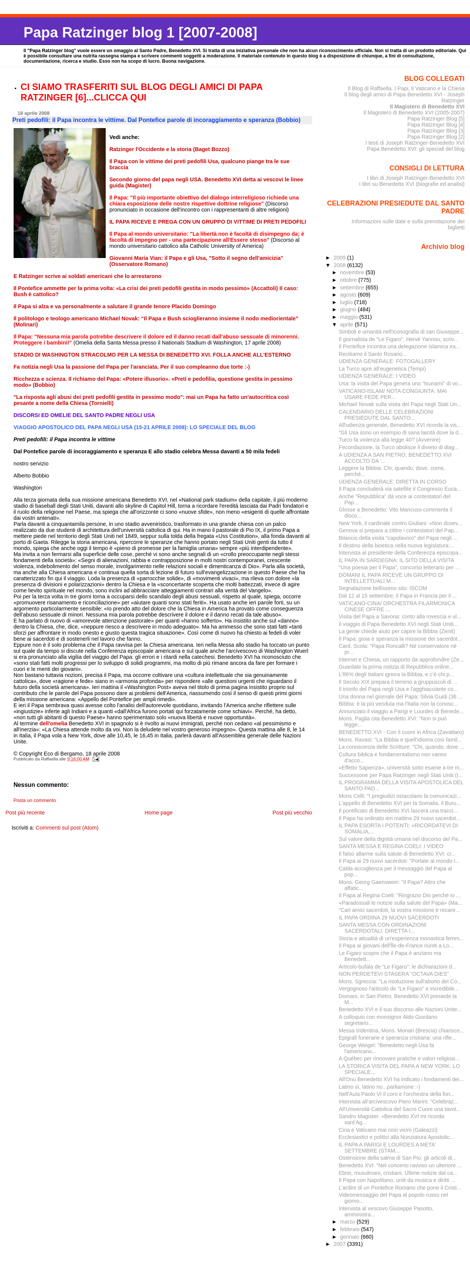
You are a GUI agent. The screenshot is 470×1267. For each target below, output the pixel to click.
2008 (340, 265)
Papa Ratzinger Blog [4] (436, 125)
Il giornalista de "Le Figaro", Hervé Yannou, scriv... (398, 339)
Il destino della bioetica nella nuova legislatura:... (396, 545)
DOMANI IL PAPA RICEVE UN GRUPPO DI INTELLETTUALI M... (391, 578)
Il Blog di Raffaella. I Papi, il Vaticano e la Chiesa (406, 88)
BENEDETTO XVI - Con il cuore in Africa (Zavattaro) (401, 732)
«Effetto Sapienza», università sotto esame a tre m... (401, 768)
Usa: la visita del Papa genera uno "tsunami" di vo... (400, 383)
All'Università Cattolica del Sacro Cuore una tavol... (400, 1109)
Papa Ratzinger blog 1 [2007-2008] (140, 32)
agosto (349, 295)
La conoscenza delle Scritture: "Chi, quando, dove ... (401, 747)
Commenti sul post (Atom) (67, 828)
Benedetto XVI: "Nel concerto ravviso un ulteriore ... (400, 1165)
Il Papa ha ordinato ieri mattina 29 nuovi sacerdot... (399, 818)
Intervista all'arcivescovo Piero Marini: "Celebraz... (398, 1102)
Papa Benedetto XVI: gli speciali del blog (416, 149)
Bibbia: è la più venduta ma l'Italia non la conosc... (398, 704)
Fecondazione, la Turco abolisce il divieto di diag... (399, 447)
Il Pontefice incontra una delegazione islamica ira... (399, 346)
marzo (348, 1222)
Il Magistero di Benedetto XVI (427, 107)
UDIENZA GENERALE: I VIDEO (377, 376)
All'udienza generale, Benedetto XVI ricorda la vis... (400, 425)
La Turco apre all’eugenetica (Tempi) (382, 369)
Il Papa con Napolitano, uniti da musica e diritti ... (397, 1180)
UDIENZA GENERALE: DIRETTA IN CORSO (392, 482)
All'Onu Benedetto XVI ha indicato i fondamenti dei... (401, 1079)
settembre (353, 287)
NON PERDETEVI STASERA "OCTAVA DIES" (394, 974)
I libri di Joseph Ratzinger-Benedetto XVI (416, 178)
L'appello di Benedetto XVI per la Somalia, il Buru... (400, 803)
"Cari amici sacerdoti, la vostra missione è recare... (399, 910)
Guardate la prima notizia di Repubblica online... (396, 667)
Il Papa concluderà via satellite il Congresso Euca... (400, 489)
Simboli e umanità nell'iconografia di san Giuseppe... (401, 332)
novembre (353, 272)
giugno (349, 309)
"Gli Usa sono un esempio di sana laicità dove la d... (401, 433)
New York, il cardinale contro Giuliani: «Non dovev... (400, 523)
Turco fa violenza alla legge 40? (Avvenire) (390, 440)
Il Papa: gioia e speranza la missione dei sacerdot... (400, 639)
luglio (347, 302)
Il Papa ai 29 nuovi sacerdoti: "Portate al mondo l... (399, 861)
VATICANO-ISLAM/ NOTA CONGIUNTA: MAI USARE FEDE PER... (393, 394)
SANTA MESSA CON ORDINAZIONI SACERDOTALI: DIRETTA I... (382, 928)
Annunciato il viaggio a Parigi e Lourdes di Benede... (401, 711)
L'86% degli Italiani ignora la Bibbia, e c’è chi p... (396, 674)
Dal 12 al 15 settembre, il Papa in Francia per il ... (398, 596)
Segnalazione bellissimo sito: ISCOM (383, 588)
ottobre (349, 280)
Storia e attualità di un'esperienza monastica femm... (401, 938)
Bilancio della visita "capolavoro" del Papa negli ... (398, 538)
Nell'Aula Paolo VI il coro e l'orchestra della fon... (397, 1094)
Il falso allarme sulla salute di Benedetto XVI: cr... (397, 854)
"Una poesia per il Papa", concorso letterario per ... (399, 567)
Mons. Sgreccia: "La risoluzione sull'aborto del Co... (400, 981)
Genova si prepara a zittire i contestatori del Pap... (398, 530)
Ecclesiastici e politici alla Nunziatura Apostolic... (396, 1137)
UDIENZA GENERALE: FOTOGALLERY (387, 361)
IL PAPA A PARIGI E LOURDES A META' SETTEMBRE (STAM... (387, 1148)
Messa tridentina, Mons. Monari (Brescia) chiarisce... (401, 1031)
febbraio (350, 1229)
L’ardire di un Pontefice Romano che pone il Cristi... (400, 1188)
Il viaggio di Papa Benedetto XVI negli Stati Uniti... (398, 624)
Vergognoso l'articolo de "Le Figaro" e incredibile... (399, 989)
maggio (349, 317)
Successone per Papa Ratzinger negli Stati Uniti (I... (401, 775)
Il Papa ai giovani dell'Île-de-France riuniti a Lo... (396, 946)
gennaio (350, 1237)
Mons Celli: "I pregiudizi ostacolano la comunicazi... (400, 796)
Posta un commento (35, 800)
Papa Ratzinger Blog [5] (436, 119)
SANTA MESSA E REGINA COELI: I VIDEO (391, 846)
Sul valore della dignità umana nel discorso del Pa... (400, 839)
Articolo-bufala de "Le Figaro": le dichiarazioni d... (397, 967)
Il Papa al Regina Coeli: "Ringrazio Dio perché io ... (400, 895)
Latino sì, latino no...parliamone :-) (379, 1087)
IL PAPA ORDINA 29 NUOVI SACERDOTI (389, 918)
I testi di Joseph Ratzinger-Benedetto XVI (415, 143)
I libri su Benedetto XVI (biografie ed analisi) (411, 184)
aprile (347, 324)
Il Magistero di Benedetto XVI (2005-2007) (413, 113)
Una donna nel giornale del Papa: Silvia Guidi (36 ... (400, 697)
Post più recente (25, 813)
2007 (340, 1244)
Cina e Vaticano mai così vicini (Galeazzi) (388, 1130)
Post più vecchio (292, 813)
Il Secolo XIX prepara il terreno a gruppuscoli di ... (398, 682)
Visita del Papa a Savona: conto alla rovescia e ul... (400, 616)
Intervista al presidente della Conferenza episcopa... (401, 553)
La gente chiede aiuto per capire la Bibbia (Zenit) (397, 631)
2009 (340, 258)
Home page (159, 813)
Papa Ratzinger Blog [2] (436, 137)
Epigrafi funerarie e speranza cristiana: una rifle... (397, 1038)
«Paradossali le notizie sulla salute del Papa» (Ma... (400, 903)
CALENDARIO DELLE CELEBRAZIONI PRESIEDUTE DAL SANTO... (386, 415)
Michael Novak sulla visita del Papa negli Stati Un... (400, 404)
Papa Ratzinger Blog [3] (436, 131)
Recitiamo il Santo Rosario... (373, 354)
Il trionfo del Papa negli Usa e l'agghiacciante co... (398, 689)
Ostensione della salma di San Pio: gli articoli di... (397, 1158)
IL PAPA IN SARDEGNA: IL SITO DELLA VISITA (396, 560)
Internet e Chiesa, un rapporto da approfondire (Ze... (401, 660)
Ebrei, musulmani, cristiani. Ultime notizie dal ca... (398, 1173)
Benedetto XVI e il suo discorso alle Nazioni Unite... (400, 1009)
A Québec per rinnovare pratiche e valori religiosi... (399, 1058)
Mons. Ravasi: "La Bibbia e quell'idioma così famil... (400, 740)
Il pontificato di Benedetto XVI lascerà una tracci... (398, 811)
